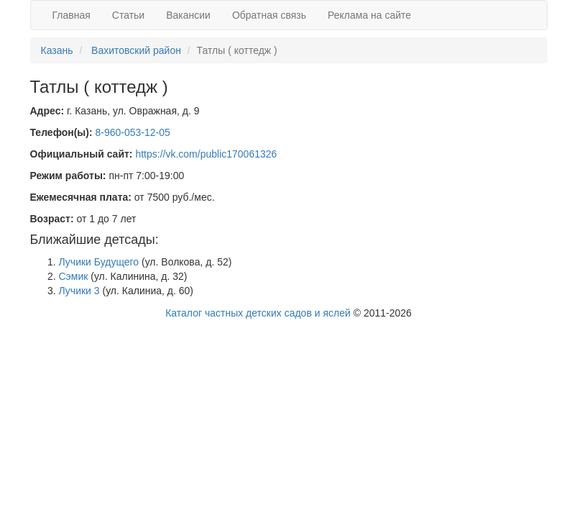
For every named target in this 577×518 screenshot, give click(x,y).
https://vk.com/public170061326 (206, 154)
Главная (71, 15)
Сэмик (73, 276)
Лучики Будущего (99, 262)
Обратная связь (269, 15)
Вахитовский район (136, 50)
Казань (57, 50)
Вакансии (188, 15)
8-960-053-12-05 (133, 132)
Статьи (128, 15)
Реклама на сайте (369, 15)
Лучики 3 (79, 290)
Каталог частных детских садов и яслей (258, 313)
